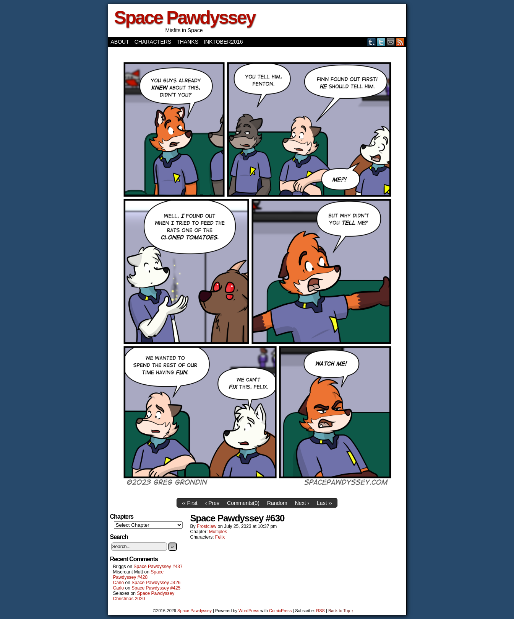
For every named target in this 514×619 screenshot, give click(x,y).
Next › (302, 503)
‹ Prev (212, 503)
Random (277, 503)
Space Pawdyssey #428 (138, 574)
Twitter (381, 42)
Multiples (218, 531)
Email (391, 42)
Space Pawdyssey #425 (155, 588)
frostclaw (206, 526)
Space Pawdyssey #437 (158, 566)
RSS (400, 42)
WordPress (248, 610)
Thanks (187, 42)
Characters (153, 42)
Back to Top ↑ (340, 610)
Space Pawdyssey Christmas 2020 (144, 596)
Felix (220, 537)
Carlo (118, 582)
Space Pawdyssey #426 (155, 582)
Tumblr (371, 42)
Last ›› (324, 503)
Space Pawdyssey (184, 17)
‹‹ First (189, 503)
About (120, 42)
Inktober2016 (223, 42)
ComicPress (280, 610)
